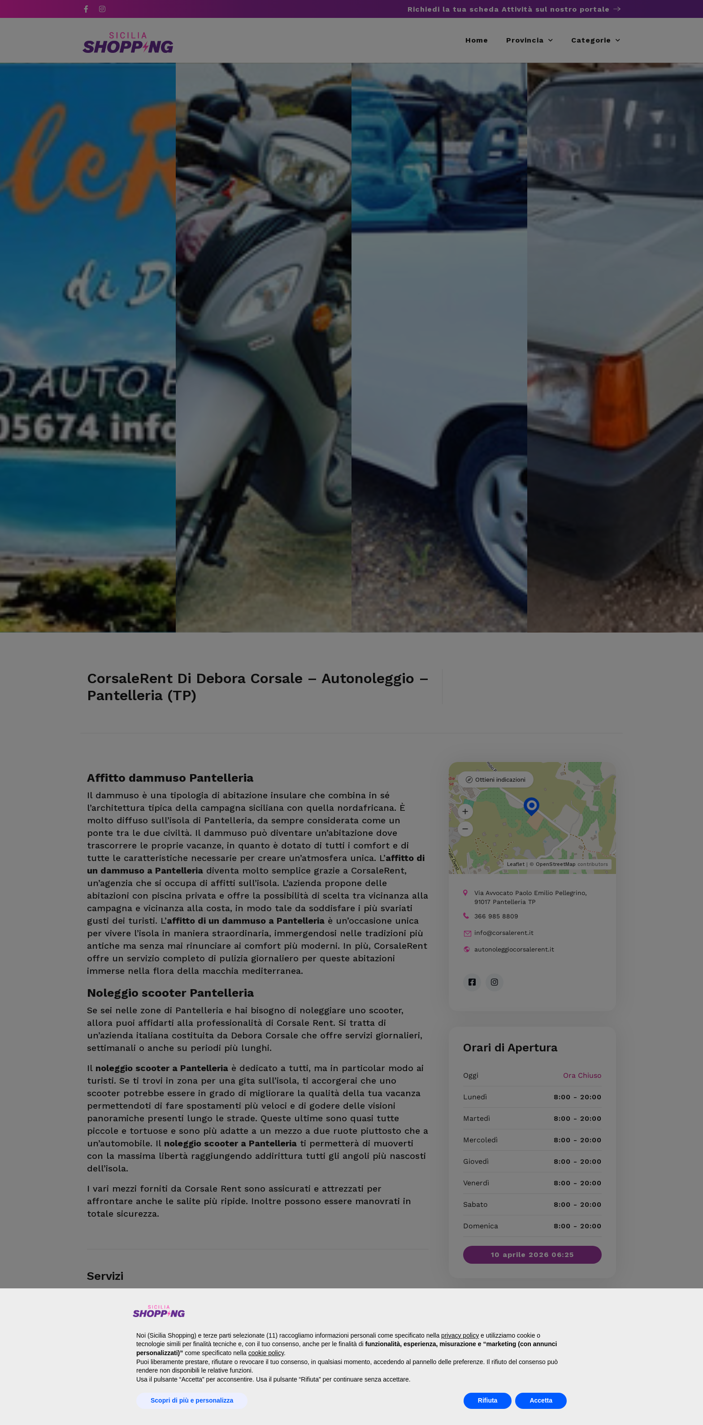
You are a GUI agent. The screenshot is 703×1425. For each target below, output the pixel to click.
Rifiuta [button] (488, 1400)
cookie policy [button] (266, 1352)
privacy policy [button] (460, 1335)
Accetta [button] (540, 1400)
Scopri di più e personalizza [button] (192, 1400)
